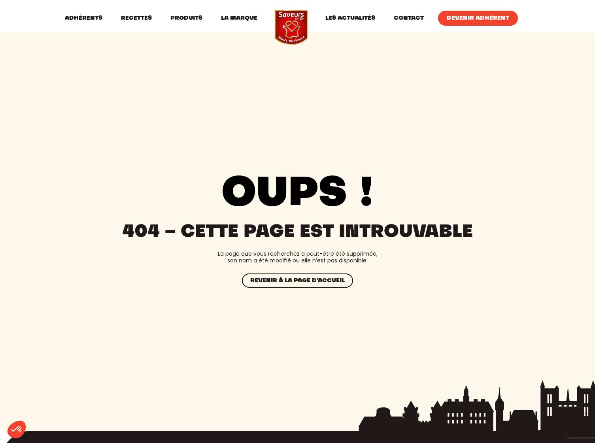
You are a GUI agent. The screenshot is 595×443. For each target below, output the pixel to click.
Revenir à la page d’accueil (297, 280)
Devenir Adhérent (478, 18)
